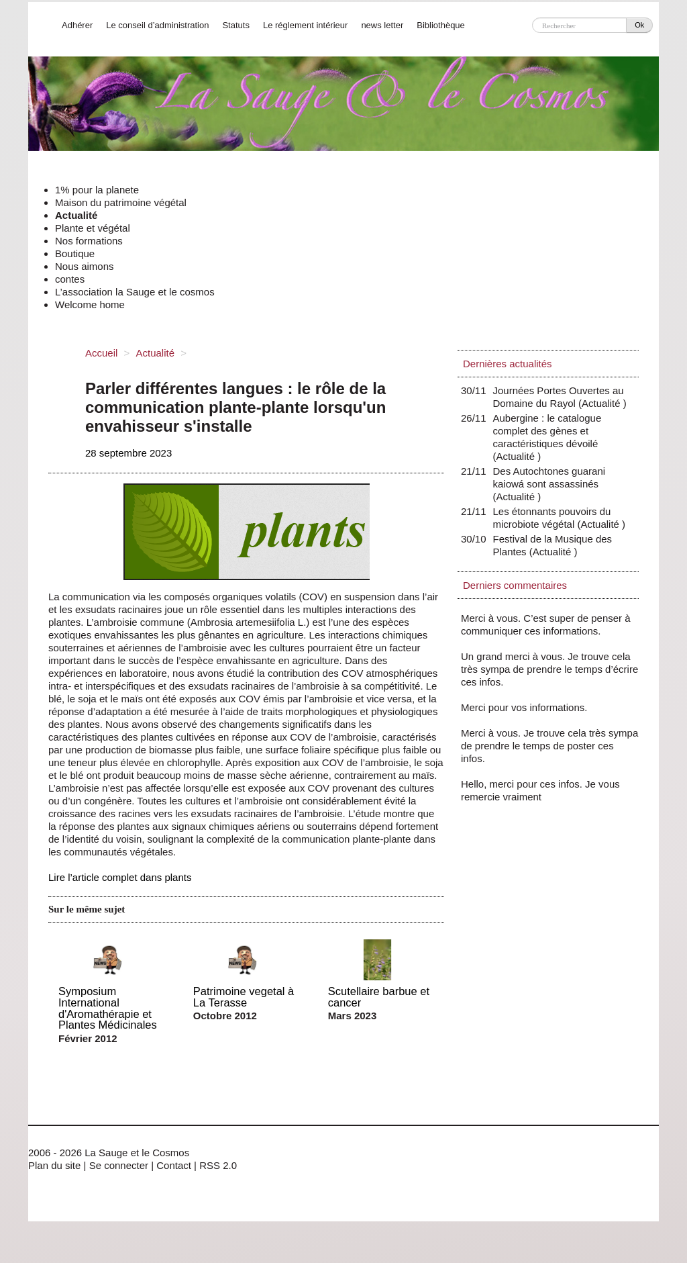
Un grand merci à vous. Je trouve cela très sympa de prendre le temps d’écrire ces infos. (549, 669)
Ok (639, 25)
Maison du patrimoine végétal (121, 202)
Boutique (75, 253)
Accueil (101, 353)
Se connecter (118, 1165)
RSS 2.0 (218, 1165)
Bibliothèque (441, 25)
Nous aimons (84, 266)
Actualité (76, 215)
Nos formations (89, 240)
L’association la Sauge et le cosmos (135, 291)
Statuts (235, 25)
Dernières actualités (507, 363)
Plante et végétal (92, 228)
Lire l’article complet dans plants (119, 877)
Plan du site (54, 1165)
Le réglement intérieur (305, 25)
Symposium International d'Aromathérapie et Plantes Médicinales (107, 1008)
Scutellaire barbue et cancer (378, 997)
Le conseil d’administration (157, 25)
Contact (173, 1165)
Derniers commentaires (515, 585)
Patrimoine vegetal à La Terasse (243, 997)
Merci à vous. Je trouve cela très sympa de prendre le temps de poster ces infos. (549, 745)
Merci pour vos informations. (524, 707)
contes (70, 279)
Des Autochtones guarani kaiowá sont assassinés (549, 483)
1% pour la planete (97, 189)
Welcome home (90, 304)
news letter (382, 25)
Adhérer (77, 25)
